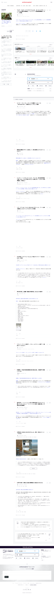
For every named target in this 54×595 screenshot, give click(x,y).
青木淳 (17, 301)
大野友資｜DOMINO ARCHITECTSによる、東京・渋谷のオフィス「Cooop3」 (6, 78)
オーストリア (20, 16)
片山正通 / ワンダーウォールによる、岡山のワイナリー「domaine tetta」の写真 (6, 59)
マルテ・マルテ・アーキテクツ (26, 16)
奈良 (20, 154)
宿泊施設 (18, 154)
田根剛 (17, 380)
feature (25, 435)
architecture (21, 106)
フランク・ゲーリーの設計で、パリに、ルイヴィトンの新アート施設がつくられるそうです (30, 352)
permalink (24, 172)
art (25, 373)
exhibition (25, 484)
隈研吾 (22, 154)
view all (50, 44)
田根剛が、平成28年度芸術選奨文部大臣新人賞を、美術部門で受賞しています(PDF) (29, 378)
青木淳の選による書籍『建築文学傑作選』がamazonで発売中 (6, 62)
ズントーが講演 (31, 113)
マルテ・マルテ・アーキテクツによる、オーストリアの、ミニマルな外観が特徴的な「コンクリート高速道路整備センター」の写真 (6, 36)
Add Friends (41, 85)
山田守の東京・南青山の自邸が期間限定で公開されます (24, 489)
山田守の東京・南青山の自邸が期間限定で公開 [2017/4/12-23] (6, 81)
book (24, 293)
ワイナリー (23, 261)
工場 (17, 16)
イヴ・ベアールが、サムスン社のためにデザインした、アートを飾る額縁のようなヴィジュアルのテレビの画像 (6, 55)
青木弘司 (25, 423)
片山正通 (20, 261)
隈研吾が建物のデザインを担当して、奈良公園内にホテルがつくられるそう (6, 45)
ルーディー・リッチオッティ (20, 191)
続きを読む (33, 468)
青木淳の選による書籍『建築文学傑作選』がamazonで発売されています (27, 298)
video (24, 106)
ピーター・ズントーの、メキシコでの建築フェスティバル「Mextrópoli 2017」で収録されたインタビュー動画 (6, 41)
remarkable (25, 182)
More (50, 88)
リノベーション (18, 423)
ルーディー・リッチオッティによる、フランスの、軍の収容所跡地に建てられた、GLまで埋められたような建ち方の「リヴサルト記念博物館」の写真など (6, 50)
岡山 (17, 261)
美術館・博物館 (18, 198)
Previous (9, 25)
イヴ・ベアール (19, 212)
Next (10, 25)
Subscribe (50, 85)
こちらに (41, 193)
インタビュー (21, 423)
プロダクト (22, 212)
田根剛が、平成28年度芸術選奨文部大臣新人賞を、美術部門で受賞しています (6, 69)
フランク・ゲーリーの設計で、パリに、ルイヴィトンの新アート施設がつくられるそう (6, 65)
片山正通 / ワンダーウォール (20, 268)
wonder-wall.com (44, 277)
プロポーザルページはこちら (29, 164)
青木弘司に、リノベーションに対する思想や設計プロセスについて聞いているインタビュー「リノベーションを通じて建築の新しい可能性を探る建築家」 (6, 74)
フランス (28, 198)
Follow (48, 78)
